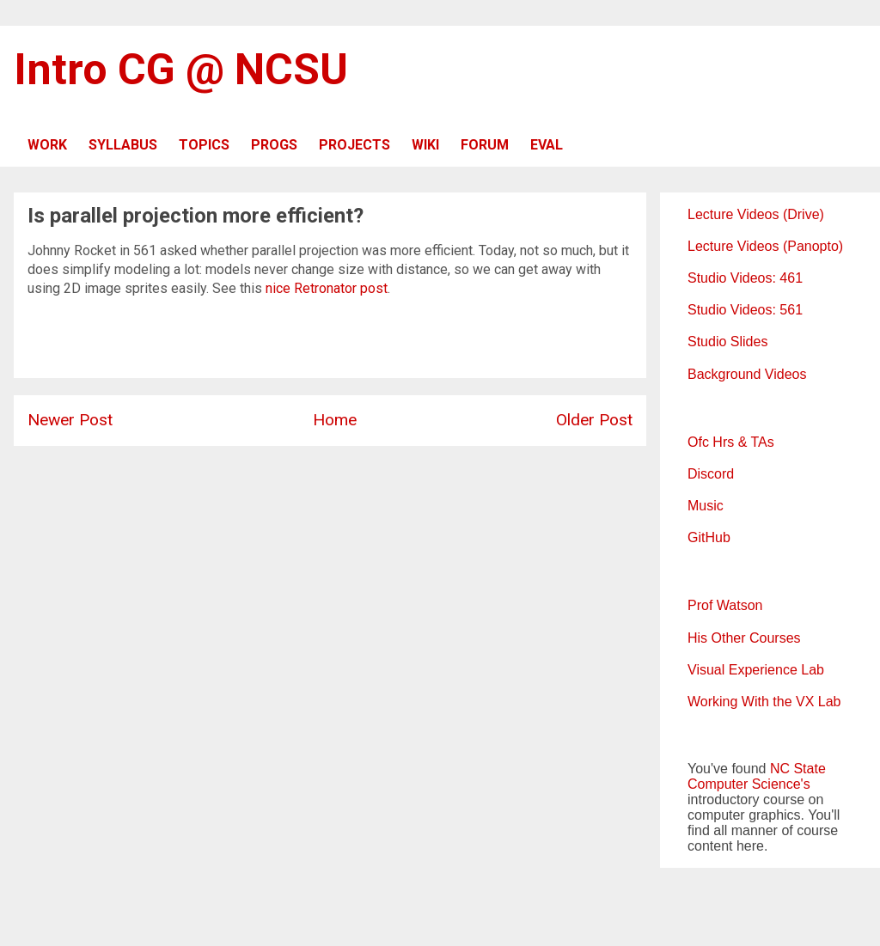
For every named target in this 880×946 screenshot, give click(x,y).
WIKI (425, 145)
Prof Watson (725, 605)
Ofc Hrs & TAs (731, 442)
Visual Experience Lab (756, 669)
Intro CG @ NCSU (181, 70)
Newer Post (70, 420)
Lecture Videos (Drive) (756, 214)
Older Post (594, 420)
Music (706, 505)
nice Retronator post (327, 288)
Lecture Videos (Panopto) (765, 246)
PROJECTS (354, 145)
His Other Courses (744, 638)
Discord (711, 474)
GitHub (709, 537)
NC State (798, 768)
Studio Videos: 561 (745, 309)
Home (335, 420)
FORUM (485, 145)
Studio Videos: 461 (745, 278)
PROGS (274, 145)
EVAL (546, 145)
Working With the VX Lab (764, 701)
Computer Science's (749, 784)
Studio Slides (727, 341)
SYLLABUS (123, 145)
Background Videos (747, 374)
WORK (47, 145)
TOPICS (204, 145)
